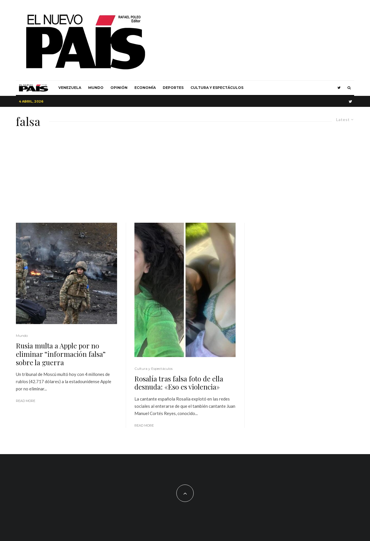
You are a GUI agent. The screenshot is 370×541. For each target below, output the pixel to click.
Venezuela (69, 87)
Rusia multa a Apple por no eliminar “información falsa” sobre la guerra (61, 353)
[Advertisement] (185, 179)
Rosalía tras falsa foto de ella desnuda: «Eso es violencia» (178, 382)
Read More (25, 401)
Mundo (95, 87)
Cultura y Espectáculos (216, 87)
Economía (145, 87)
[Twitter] (339, 88)
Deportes (173, 87)
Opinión (118, 87)
